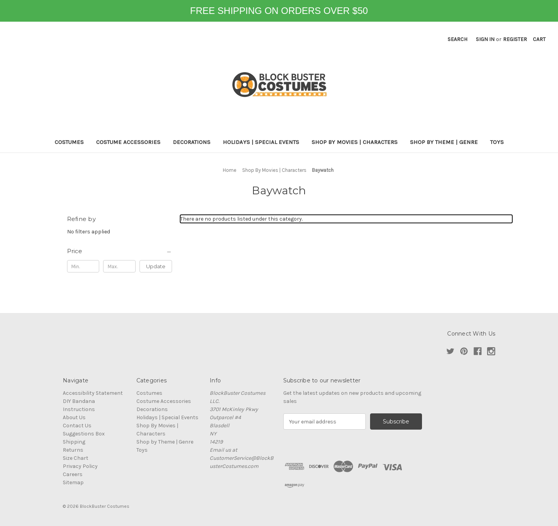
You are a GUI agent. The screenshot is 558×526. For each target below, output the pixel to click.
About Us (74, 417)
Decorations (191, 142)
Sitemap (73, 482)
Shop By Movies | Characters (355, 142)
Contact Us (77, 425)
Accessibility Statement (93, 393)
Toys (497, 142)
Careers (73, 474)
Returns (73, 450)
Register (515, 39)
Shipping (74, 442)
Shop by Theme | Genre (444, 142)
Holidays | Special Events (261, 142)
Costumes (69, 142)
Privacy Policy (80, 466)
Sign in (485, 39)
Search (457, 39)
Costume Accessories (128, 142)
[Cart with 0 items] (539, 39)
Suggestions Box (84, 433)
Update (155, 266)
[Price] (119, 251)
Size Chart (75, 458)
